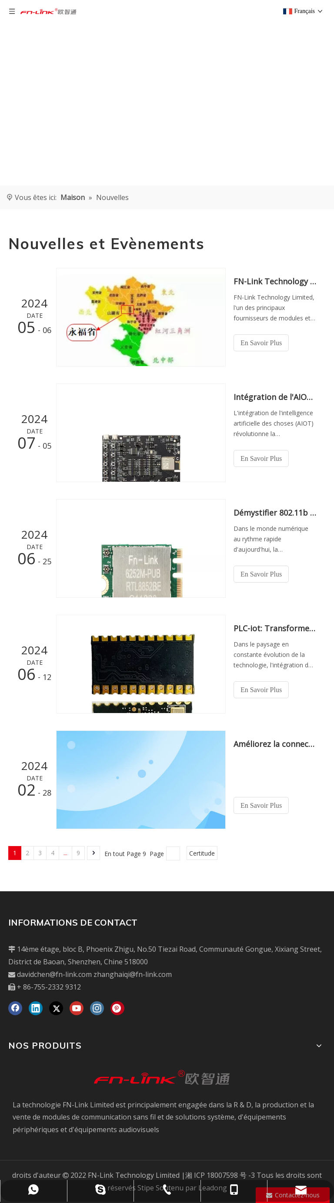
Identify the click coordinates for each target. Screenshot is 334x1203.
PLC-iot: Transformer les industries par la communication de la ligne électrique (275, 628)
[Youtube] (77, 1008)
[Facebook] (15, 1008)
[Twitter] (56, 1008)
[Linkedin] (36, 1008)
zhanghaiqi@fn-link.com (133, 974)
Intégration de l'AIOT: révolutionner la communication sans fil (275, 397)
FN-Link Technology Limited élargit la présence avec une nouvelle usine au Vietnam (275, 281)
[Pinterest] (117, 1008)
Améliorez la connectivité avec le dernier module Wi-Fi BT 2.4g (275, 744)
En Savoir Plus (261, 343)
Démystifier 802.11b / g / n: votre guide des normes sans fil (275, 512)
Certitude (202, 853)
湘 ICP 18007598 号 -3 (220, 1175)
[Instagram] (97, 1008)
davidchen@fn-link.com (54, 974)
